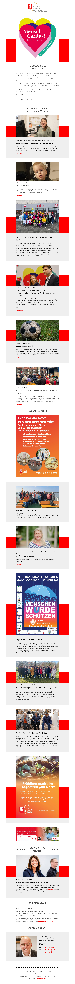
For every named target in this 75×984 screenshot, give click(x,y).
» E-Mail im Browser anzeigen (37, 964)
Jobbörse (50, 889)
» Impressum (33, 982)
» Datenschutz (41, 982)
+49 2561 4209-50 (50, 949)
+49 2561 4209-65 (50, 947)
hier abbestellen (41, 978)
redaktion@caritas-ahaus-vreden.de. (47, 921)
